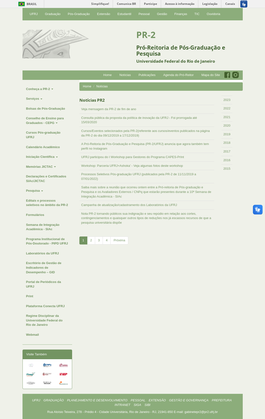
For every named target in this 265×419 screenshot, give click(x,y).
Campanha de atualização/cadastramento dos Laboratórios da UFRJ (129, 205)
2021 (226, 117)
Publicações (146, 75)
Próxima (119, 240)
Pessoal (144, 14)
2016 (226, 160)
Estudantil (124, 14)
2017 (226, 151)
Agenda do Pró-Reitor (178, 75)
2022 (226, 108)
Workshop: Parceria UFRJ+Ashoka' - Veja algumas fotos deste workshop (132, 166)
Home (107, 75)
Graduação (53, 14)
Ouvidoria (213, 14)
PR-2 (146, 35)
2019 (226, 134)
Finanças (180, 14)
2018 (226, 143)
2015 (226, 168)
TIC (196, 14)
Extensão (103, 14)
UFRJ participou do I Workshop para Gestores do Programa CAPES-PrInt (132, 157)
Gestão (162, 14)
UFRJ (34, 14)
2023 (226, 100)
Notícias (125, 75)
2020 (226, 125)
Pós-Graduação (79, 14)
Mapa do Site (210, 75)
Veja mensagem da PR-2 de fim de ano (108, 109)
